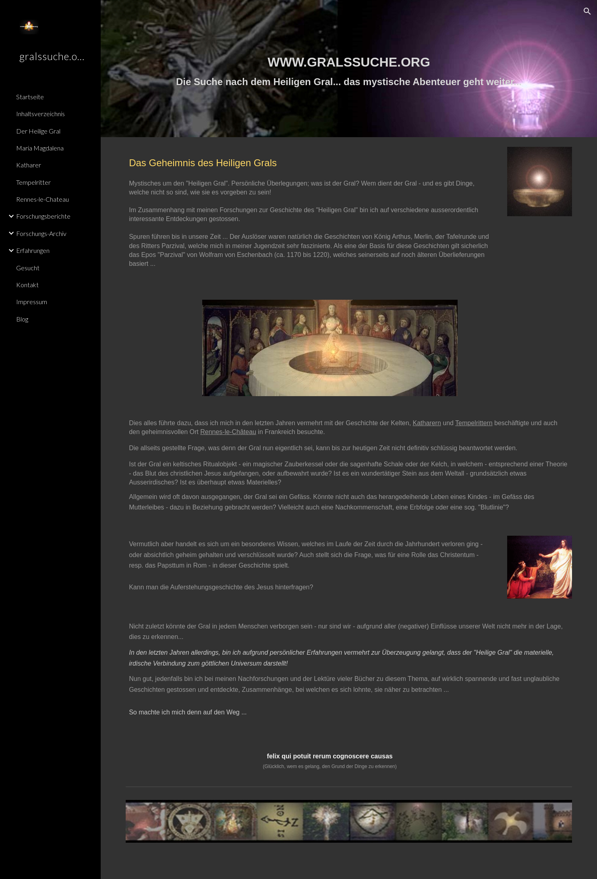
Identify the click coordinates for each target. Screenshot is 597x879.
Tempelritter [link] (33, 182)
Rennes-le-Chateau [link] (42, 199)
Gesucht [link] (27, 267)
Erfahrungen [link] (33, 250)
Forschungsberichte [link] (43, 216)
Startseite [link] (30, 96)
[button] (587, 11)
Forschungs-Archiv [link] (41, 233)
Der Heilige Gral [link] (38, 131)
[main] (349, 69)
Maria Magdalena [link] (40, 148)
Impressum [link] (31, 301)
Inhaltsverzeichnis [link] (40, 113)
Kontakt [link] (27, 284)
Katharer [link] (28, 165)
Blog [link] (22, 319)
